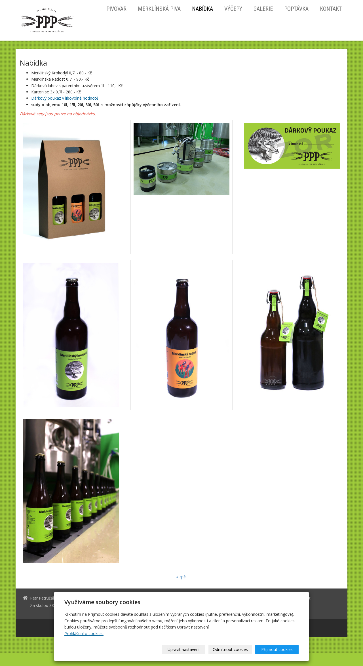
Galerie (263, 8)
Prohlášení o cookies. (84, 633)
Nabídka (202, 8)
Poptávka (296, 8)
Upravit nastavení (183, 649)
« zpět (181, 576)
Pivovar (116, 8)
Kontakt (331, 8)
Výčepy (233, 8)
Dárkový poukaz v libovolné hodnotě (64, 98)
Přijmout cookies (277, 649)
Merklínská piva (159, 8)
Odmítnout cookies (230, 649)
